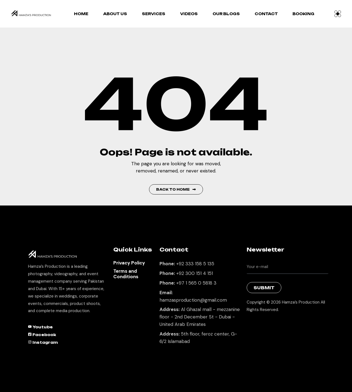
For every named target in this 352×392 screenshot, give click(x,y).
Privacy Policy (129, 263)
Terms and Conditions (125, 273)
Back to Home (176, 189)
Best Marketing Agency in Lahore (251, 323)
